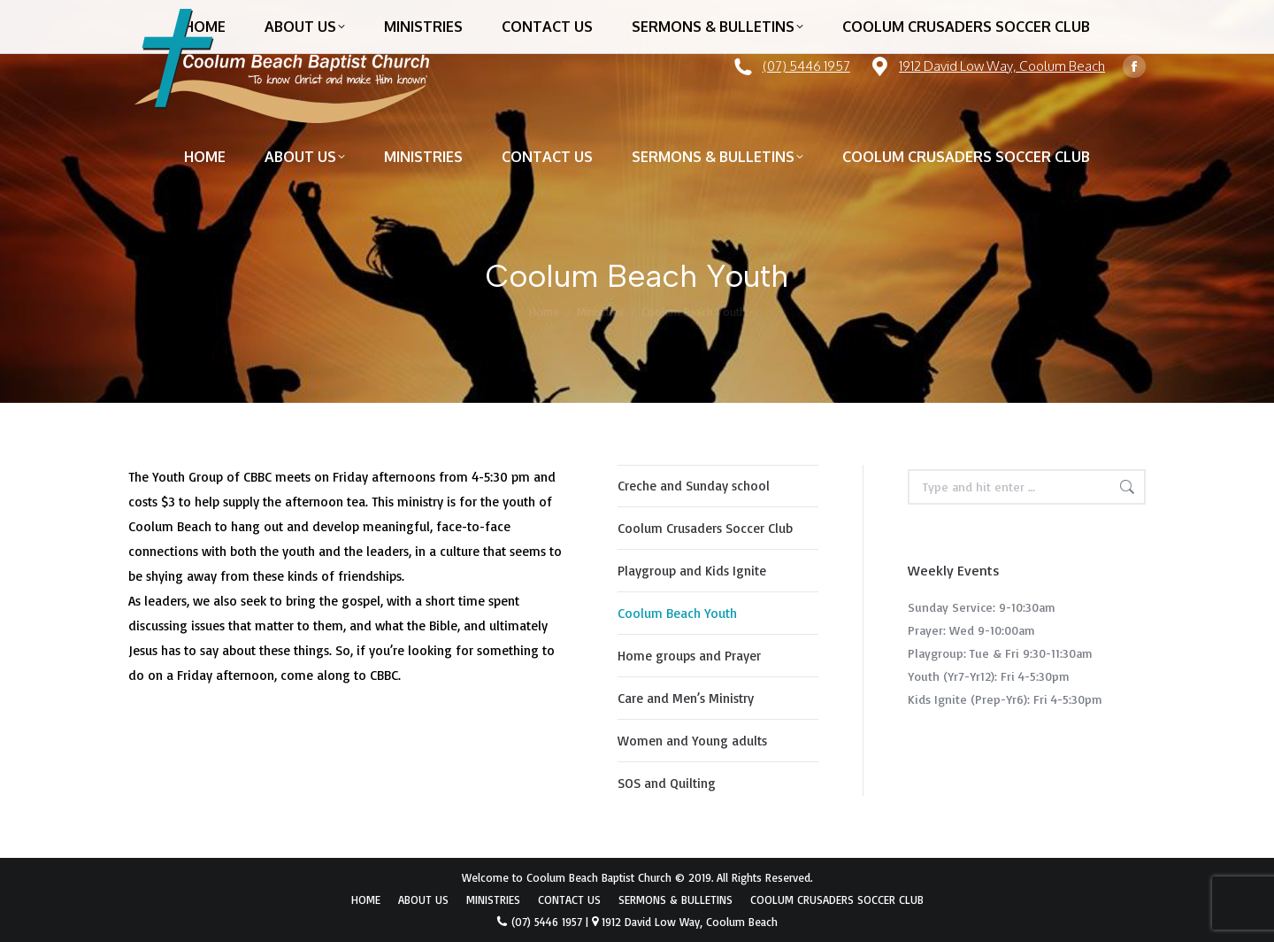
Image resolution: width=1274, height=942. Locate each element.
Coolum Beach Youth (677, 613)
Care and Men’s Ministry (686, 698)
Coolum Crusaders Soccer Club (705, 528)
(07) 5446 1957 (806, 66)
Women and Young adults (692, 740)
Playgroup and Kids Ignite (692, 570)
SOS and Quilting (667, 783)
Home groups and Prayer (689, 655)
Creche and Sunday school (694, 485)
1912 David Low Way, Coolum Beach (1002, 66)
